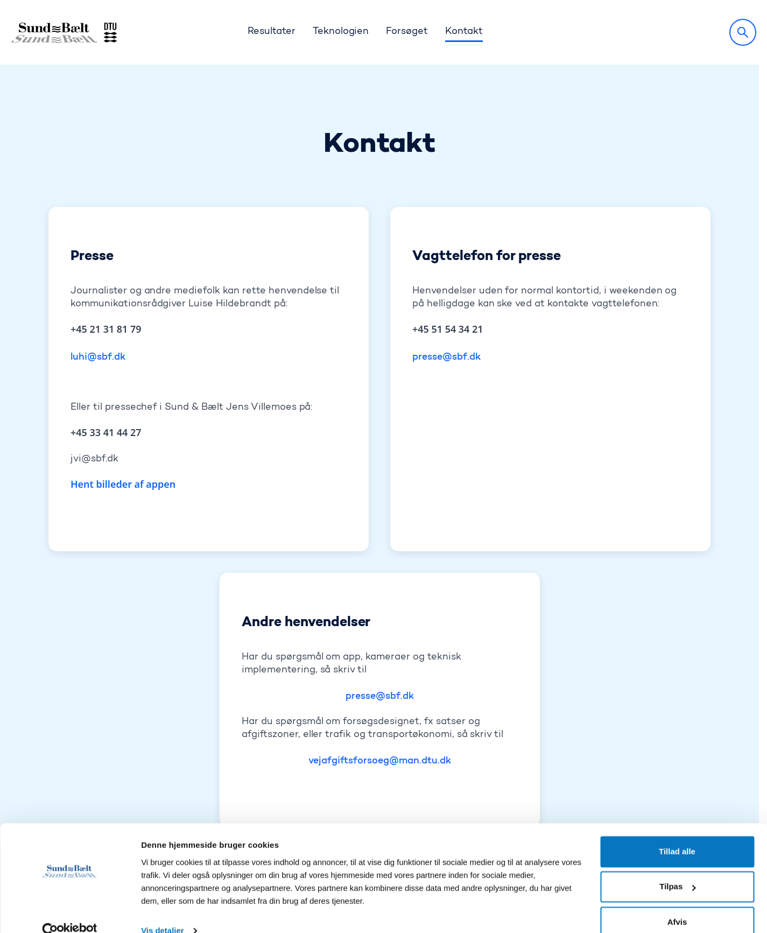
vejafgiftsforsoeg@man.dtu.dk (379, 696)
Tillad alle (677, 832)
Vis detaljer (162, 911)
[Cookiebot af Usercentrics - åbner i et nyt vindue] (70, 912)
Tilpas (677, 867)
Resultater (271, 32)
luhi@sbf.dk (98, 293)
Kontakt (464, 32)
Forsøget (407, 32)
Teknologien (341, 32)
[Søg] (742, 32)
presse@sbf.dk (446, 293)
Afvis (677, 903)
